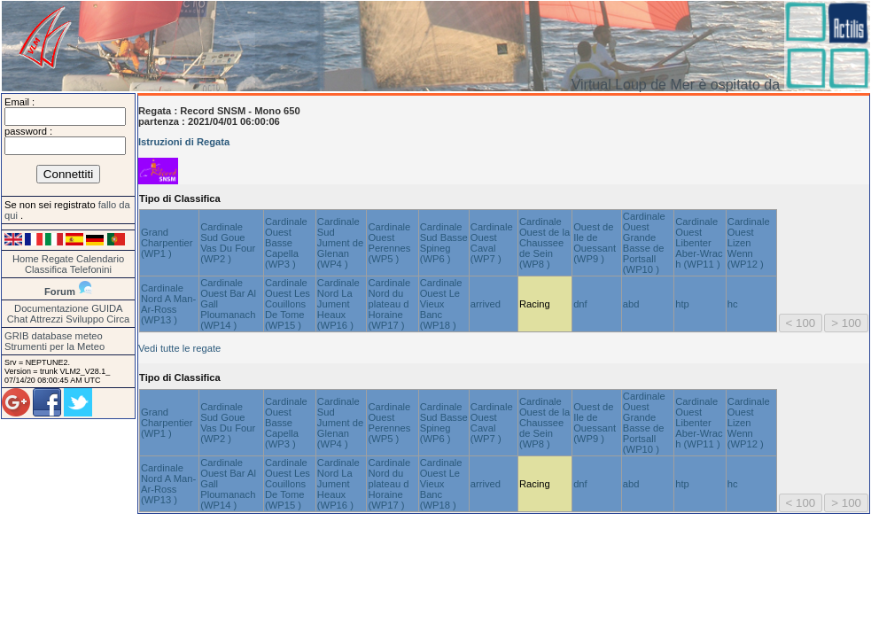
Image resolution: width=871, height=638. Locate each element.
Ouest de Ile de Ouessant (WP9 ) (594, 243)
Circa (117, 319)
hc (732, 304)
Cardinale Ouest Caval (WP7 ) (491, 243)
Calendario (100, 258)
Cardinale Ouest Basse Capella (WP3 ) (286, 242)
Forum (59, 291)
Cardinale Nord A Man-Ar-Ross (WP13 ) (168, 304)
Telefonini (91, 269)
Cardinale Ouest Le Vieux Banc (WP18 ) (441, 304)
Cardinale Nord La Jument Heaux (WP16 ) (338, 304)
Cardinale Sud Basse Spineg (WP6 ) (444, 243)
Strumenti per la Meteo (54, 346)
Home (25, 258)
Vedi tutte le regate (179, 348)
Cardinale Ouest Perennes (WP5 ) (389, 243)
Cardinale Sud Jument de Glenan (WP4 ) (340, 242)
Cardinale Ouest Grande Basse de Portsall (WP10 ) (644, 243)
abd (631, 304)
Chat (17, 319)
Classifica (46, 269)
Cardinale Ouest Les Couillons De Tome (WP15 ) (287, 304)
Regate (58, 258)
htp (682, 304)
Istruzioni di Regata (183, 141)
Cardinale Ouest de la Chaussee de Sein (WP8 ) (544, 242)
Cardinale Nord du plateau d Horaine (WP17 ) (389, 304)
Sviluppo (85, 319)
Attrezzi (46, 319)
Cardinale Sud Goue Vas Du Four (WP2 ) (227, 243)
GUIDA (106, 308)
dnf (580, 304)
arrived (485, 304)
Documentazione (51, 308)
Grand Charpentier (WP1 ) (166, 243)
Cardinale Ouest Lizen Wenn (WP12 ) (748, 242)
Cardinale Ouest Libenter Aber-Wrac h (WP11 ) (698, 242)
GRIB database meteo (53, 336)
